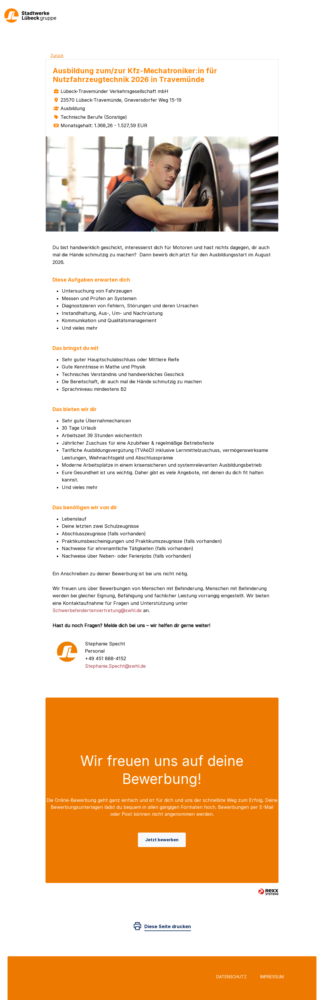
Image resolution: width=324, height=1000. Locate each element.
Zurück (56, 55)
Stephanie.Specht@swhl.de (115, 666)
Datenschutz (231, 976)
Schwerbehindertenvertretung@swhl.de (97, 610)
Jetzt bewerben (162, 839)
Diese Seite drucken (167, 926)
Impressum (272, 976)
